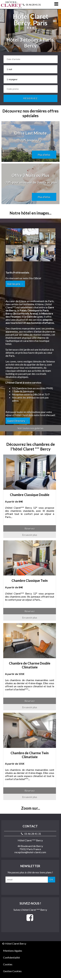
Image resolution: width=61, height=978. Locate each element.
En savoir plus (29, 534)
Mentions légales (12, 950)
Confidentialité (11, 957)
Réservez (30, 528)
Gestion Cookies (12, 971)
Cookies (7, 964)
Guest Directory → (17, 420)
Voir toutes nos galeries (30, 428)
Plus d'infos (44, 154)
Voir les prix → (15, 283)
